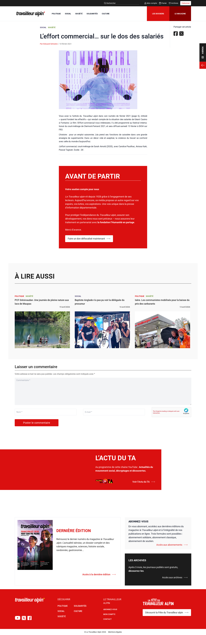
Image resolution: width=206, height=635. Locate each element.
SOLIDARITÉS (92, 14)
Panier (163, 3)
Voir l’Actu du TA (143, 481)
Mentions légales (115, 632)
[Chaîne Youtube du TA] (17, 618)
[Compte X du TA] (24, 618)
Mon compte (150, 3)
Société (51, 27)
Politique (19, 296)
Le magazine (180, 14)
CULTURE (105, 14)
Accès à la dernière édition (99, 574)
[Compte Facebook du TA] (29, 618)
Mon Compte (109, 614)
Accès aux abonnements (172, 544)
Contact (107, 619)
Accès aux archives (175, 577)
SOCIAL (68, 14)
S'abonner (186, 3)
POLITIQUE (56, 14)
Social (43, 27)
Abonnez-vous (110, 609)
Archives (173, 3)
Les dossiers (158, 14)
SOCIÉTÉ (79, 14)
